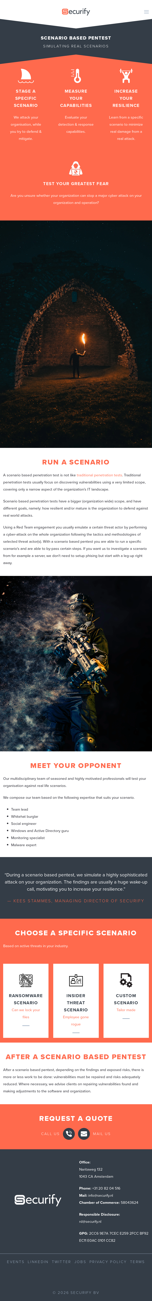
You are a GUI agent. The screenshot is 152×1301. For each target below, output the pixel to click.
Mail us (102, 1134)
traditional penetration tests (99, 475)
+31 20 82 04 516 (106, 1188)
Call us (50, 1134)
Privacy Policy (108, 1262)
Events (16, 1262)
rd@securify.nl (90, 1221)
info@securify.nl (100, 1195)
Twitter (61, 1262)
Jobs (80, 1262)
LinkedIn (38, 1262)
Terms (137, 1262)
